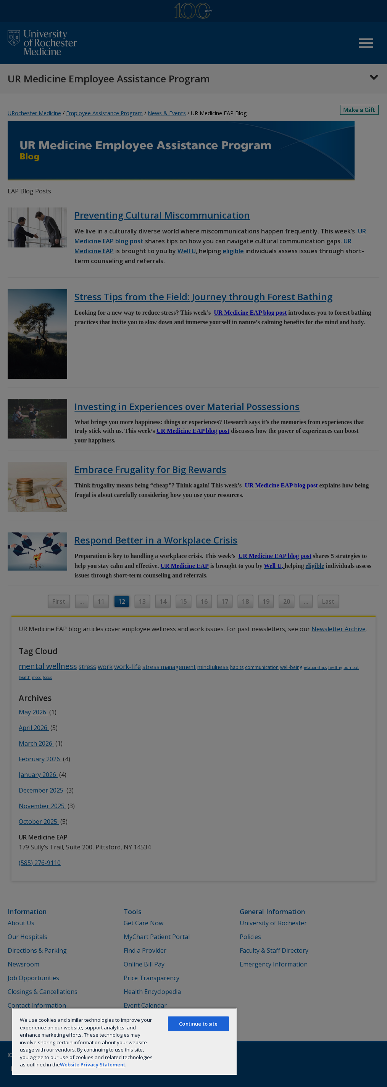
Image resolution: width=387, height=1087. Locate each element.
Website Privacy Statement (92, 1064)
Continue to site (198, 1023)
